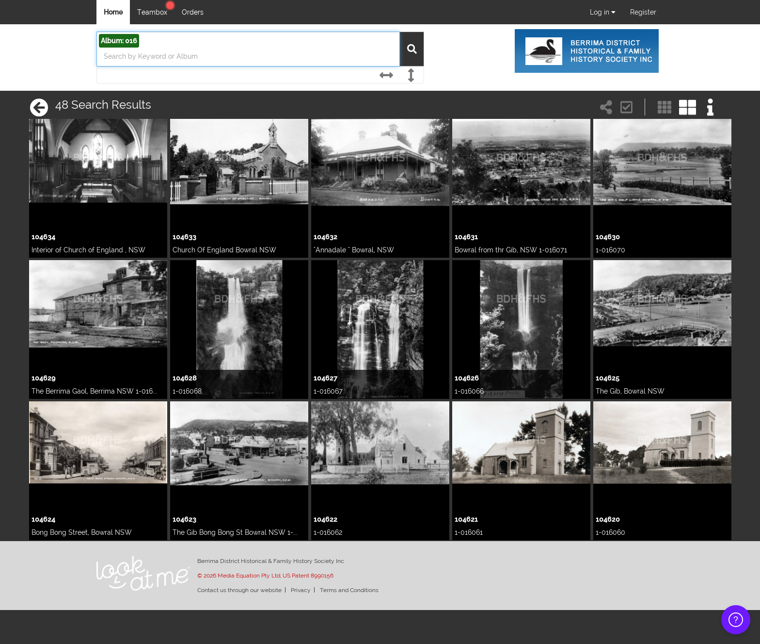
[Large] (687, 107)
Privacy (301, 590)
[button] (626, 107)
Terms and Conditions (349, 590)
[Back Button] (38, 108)
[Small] (664, 107)
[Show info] (710, 107)
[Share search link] (606, 107)
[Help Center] (170, 5)
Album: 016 (119, 41)
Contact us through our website (239, 590)
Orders (193, 12)
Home (113, 12)
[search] (247, 56)
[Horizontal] (386, 75)
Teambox (152, 12)
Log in (603, 12)
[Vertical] (411, 75)
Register (643, 12)
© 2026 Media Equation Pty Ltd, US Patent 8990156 (265, 575)
